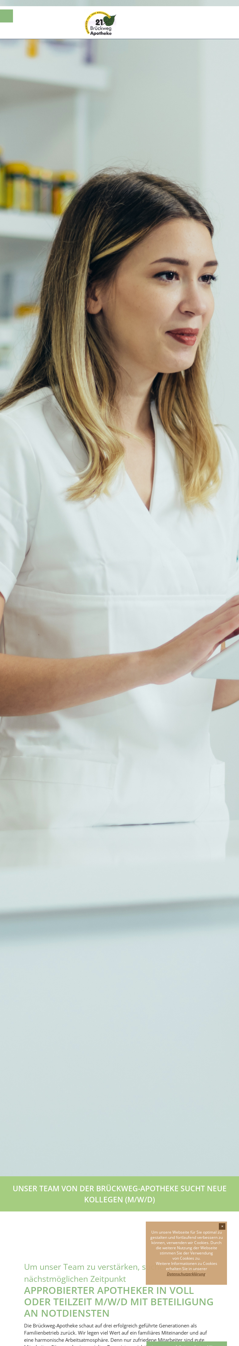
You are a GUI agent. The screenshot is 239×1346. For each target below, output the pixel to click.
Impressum (163, 1341)
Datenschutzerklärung (200, 1341)
